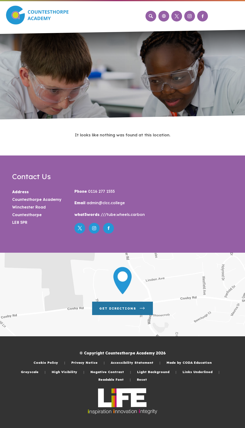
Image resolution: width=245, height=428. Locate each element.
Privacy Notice (88, 362)
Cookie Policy (49, 362)
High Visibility (68, 372)
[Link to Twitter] (176, 16)
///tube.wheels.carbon (122, 214)
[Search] (150, 16)
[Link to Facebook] (202, 16)
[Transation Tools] (163, 16)
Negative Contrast (110, 372)
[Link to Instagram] (189, 16)
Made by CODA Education (189, 362)
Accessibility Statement (136, 362)
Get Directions (122, 308)
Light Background (157, 372)
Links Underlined (201, 372)
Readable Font (114, 379)
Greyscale (33, 372)
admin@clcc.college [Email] (105, 202)
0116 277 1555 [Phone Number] (101, 191)
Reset (142, 379)
